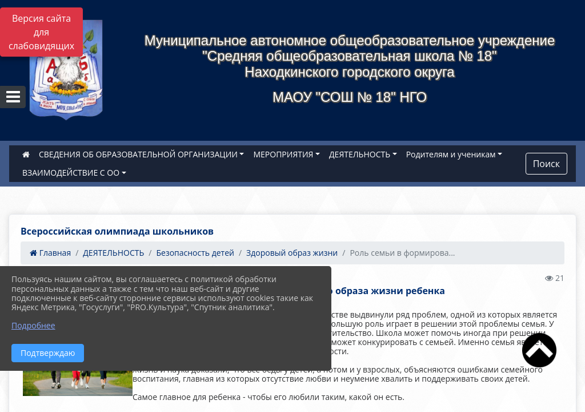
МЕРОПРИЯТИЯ (283, 154)
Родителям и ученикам (451, 154)
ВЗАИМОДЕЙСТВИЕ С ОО (70, 172)
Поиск (546, 163)
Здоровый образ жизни (292, 252)
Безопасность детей (195, 252)
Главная (50, 252)
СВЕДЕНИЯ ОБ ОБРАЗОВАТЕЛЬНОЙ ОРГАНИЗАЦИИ (138, 154)
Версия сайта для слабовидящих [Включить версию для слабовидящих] (41, 32)
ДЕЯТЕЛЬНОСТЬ (359, 154)
